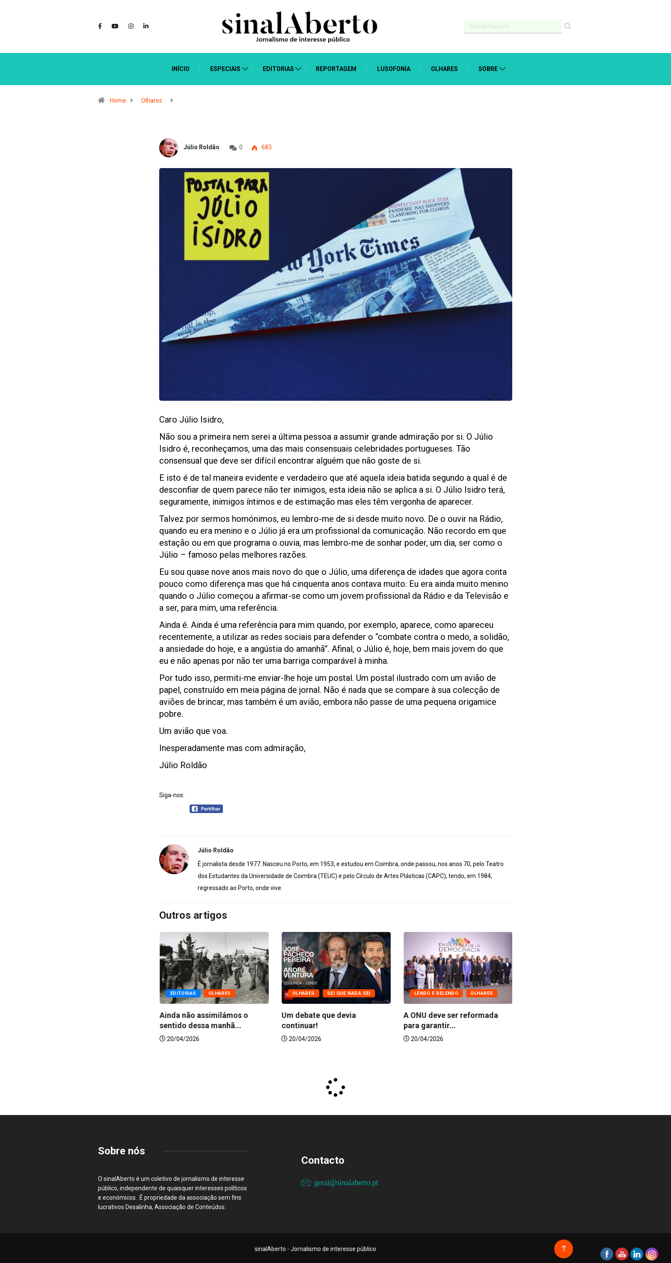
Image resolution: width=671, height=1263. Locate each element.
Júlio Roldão (202, 145)
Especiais (225, 67)
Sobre (488, 67)
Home (118, 98)
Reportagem (336, 67)
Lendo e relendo (192, 991)
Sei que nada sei (470, 991)
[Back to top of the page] (564, 1247)
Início (181, 67)
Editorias (278, 67)
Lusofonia (393, 67)
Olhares (444, 67)
